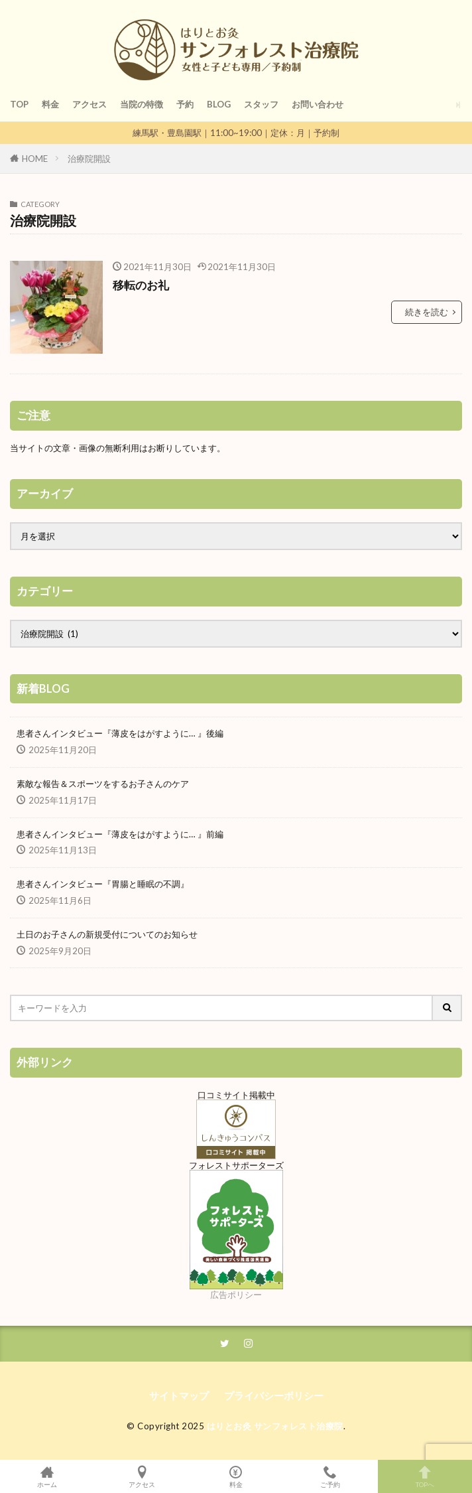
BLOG (219, 104)
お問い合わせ (317, 104)
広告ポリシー (236, 1294)
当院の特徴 (141, 104)
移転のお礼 (141, 285)
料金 (50, 104)
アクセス (89, 104)
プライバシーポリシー (274, 1395)
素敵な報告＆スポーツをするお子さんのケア (103, 783)
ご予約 (330, 1476)
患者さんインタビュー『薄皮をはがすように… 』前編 (120, 834)
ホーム (47, 1476)
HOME (35, 158)
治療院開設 (89, 158)
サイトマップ (179, 1395)
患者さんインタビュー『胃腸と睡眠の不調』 (103, 884)
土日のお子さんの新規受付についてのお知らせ (107, 934)
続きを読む (426, 312)
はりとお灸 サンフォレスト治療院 (275, 1426)
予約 (185, 104)
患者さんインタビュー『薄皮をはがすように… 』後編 (120, 733)
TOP (19, 104)
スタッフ (261, 104)
